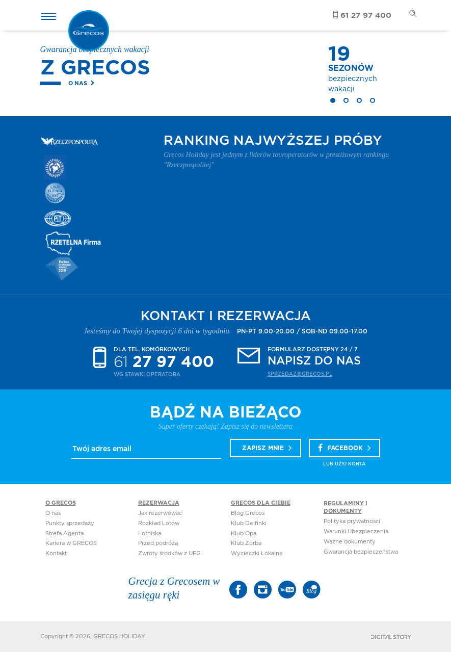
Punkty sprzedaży (69, 523)
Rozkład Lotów (158, 523)
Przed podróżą (158, 543)
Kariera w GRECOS (71, 543)
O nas (77, 83)
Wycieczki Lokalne (257, 553)
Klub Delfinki (249, 523)
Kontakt (56, 553)
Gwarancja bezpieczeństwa (361, 552)
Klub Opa (243, 533)
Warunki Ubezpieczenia (356, 531)
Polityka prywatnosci (352, 521)
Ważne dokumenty (350, 541)
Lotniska (149, 533)
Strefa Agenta (64, 533)
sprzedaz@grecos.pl (300, 374)
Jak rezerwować (160, 513)
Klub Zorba (246, 543)
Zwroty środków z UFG (169, 553)
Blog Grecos (247, 513)
